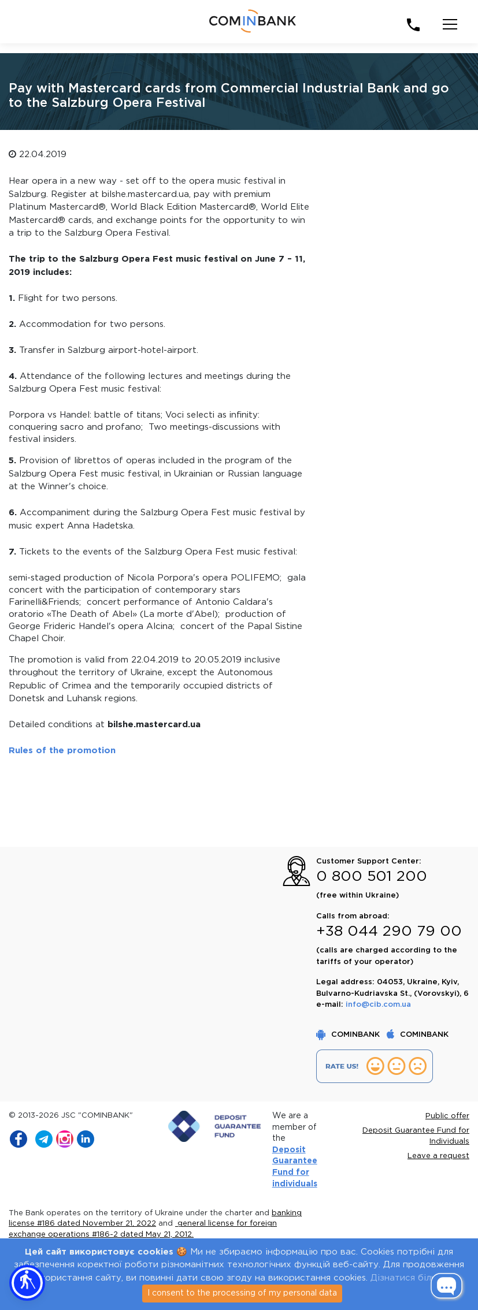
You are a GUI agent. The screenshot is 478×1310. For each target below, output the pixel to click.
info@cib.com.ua (378, 1005)
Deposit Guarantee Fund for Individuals (415, 1136)
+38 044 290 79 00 (389, 931)
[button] (27, 1282)
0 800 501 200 (371, 876)
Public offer (447, 1116)
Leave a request (438, 1156)
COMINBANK (349, 1035)
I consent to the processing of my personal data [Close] (242, 1293)
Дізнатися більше (409, 1278)
